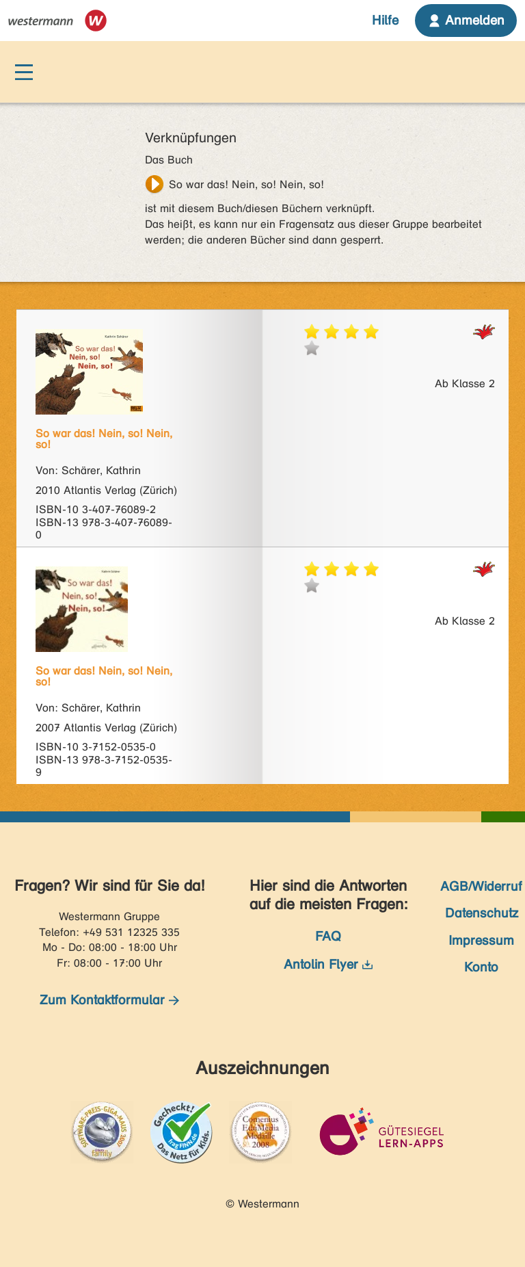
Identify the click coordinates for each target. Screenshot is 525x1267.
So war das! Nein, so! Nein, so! (246, 184)
